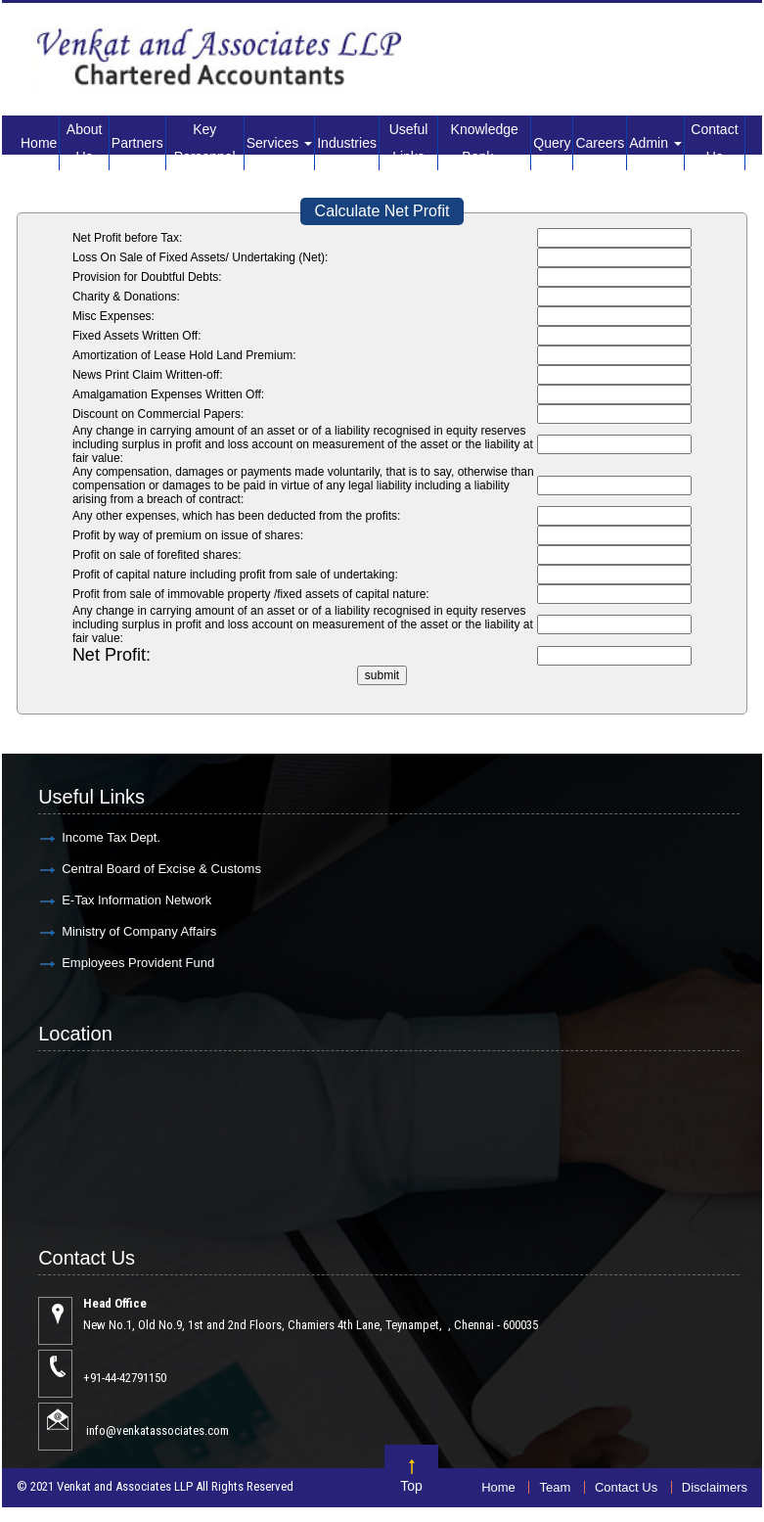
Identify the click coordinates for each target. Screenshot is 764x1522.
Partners (137, 143)
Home (39, 143)
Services (280, 143)
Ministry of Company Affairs (139, 931)
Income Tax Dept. (111, 837)
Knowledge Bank (484, 142)
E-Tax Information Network (136, 900)
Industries (347, 143)
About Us (85, 142)
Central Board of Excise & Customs (161, 868)
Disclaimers (714, 1487)
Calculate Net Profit (382, 211)
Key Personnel (205, 142)
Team (554, 1487)
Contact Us (714, 142)
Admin (655, 143)
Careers (599, 143)
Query (551, 143)
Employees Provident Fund (138, 962)
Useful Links (408, 142)
